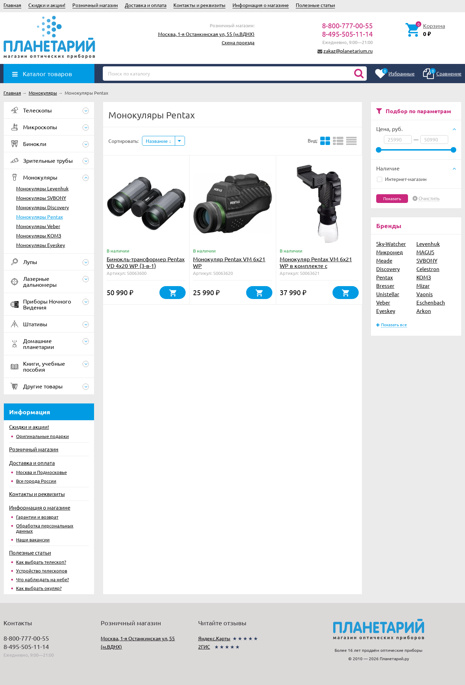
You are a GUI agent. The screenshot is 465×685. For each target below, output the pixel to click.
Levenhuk (428, 243)
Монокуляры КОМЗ (38, 235)
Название (158, 141)
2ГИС (204, 646)
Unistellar (387, 294)
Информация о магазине (260, 5)
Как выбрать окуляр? (39, 588)
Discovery (388, 268)
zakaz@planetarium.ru (348, 51)
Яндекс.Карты (214, 638)
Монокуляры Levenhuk (42, 188)
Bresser (385, 285)
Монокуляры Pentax (39, 216)
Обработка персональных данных (44, 528)
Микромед (389, 252)
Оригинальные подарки (42, 436)
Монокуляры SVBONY (41, 198)
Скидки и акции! (46, 5)
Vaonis (424, 294)
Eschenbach (430, 302)
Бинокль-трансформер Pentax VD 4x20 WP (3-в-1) (146, 262)
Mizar (423, 285)
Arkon (423, 310)
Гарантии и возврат (37, 517)
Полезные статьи (315, 5)
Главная (12, 5)
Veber (383, 302)
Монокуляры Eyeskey (40, 245)
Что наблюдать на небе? (42, 579)
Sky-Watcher (391, 243)
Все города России (36, 481)
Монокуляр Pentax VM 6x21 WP (229, 262)
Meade (384, 260)
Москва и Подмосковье (41, 472)
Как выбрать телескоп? (41, 562)
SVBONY (426, 260)
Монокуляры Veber (38, 226)
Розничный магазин (95, 5)
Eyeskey (385, 310)
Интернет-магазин (402, 179)
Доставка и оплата (145, 5)
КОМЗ (423, 277)
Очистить (428, 198)
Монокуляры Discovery (42, 207)
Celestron (427, 268)
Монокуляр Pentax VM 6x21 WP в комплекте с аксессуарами (316, 265)
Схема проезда (238, 42)
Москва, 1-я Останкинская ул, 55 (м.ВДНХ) (206, 34)
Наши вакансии (33, 539)
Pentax (384, 277)
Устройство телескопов (41, 571)
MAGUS (425, 252)
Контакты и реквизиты (199, 5)
